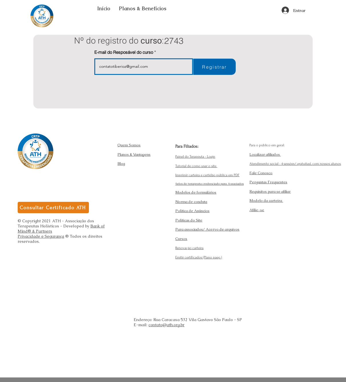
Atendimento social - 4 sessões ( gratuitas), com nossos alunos (295, 164)
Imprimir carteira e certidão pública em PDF (207, 175)
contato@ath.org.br (166, 324)
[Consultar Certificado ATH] (53, 207)
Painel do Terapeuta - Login (195, 157)
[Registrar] (214, 67)
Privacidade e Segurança (41, 236)
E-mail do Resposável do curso (123, 52)
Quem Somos (129, 145)
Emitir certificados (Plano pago (198, 257)
